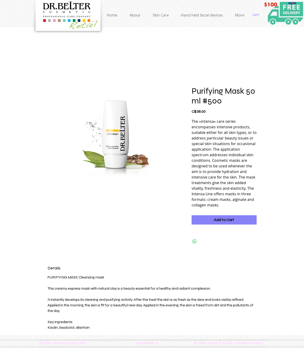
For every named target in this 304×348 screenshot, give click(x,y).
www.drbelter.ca (146, 343)
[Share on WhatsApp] (194, 241)
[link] (259, 15)
